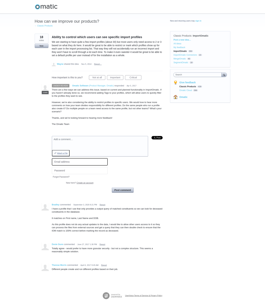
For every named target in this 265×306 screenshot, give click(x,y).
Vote (41, 46)
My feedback (179, 47)
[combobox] (198, 74)
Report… (98, 64)
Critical (135, 78)
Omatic (183, 97)
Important (116, 78)
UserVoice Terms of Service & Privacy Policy (143, 295)
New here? (79, 183)
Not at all (98, 78)
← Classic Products (44, 26)
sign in (198, 21)
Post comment (122, 190)
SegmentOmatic (180, 62)
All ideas (177, 43)
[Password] (80, 170)
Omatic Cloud (185, 90)
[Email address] (80, 162)
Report (102, 205)
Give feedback (187, 82)
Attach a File (62, 153)
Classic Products (182, 35)
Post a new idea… (182, 40)
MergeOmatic (179, 59)
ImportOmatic (200, 35)
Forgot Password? (61, 177)
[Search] (224, 74)
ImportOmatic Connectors (185, 55)
